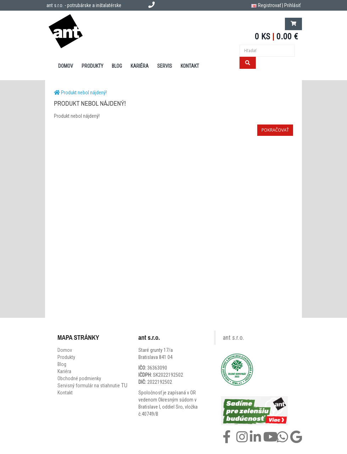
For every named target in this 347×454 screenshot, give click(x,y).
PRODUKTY (92, 66)
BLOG (117, 66)
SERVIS (164, 66)
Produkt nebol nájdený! (84, 92)
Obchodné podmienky (79, 378)
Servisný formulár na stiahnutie (92, 385)
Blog (61, 364)
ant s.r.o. (233, 337)
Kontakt (65, 392)
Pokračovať (275, 130)
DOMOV (65, 66)
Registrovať (269, 5)
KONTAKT (190, 66)
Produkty (66, 357)
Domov (64, 350)
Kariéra (140, 66)
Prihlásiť (292, 5)
